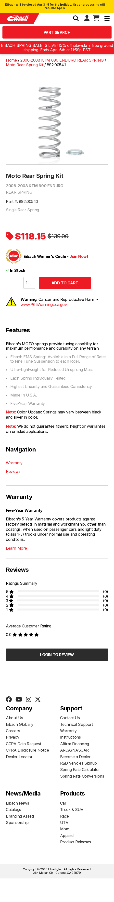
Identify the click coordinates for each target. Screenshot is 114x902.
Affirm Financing (74, 744)
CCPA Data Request (23, 744)
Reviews (13, 471)
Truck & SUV (72, 809)
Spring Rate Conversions (82, 776)
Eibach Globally (19, 724)
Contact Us (70, 718)
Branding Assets (20, 816)
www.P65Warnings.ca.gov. (44, 304)
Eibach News (17, 803)
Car (63, 803)
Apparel (67, 835)
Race (64, 816)
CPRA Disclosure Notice (27, 750)
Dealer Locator (19, 757)
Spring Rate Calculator (80, 769)
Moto (64, 829)
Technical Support (76, 724)
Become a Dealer (75, 757)
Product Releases (75, 842)
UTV (64, 822)
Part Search (57, 32)
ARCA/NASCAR (74, 750)
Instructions (70, 737)
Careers (13, 731)
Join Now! (78, 256)
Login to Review (57, 654)
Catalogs (13, 809)
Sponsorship (17, 822)
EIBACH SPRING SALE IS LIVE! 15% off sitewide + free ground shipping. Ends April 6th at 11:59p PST (57, 47)
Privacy (12, 737)
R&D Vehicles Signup (78, 763)
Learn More (16, 548)
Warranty (14, 462)
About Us (14, 718)
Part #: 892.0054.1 (22, 201)
